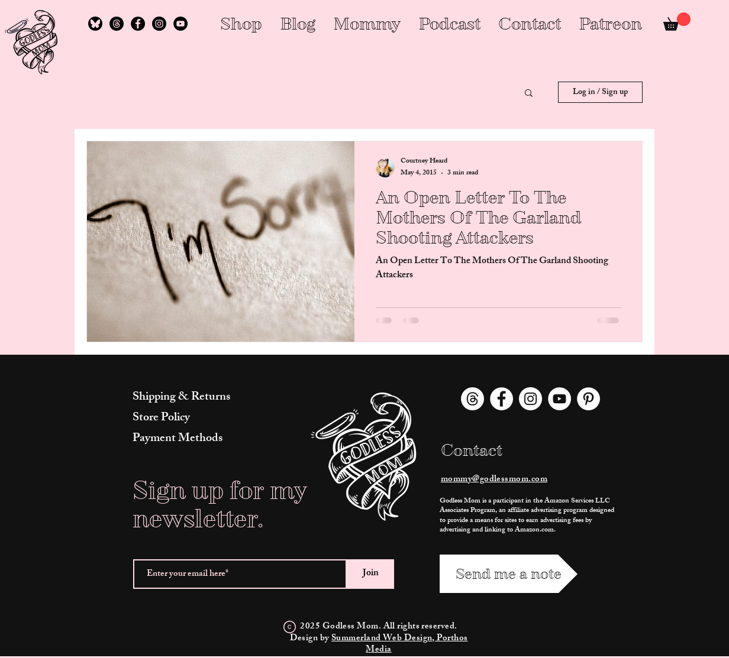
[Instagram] (159, 24)
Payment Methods (177, 439)
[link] (677, 21)
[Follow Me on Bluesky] (95, 24)
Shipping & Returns (181, 397)
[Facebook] (138, 24)
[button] (528, 93)
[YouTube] (180, 24)
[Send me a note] (509, 574)
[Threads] (116, 24)
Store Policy (161, 418)
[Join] (370, 574)
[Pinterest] (588, 398)
